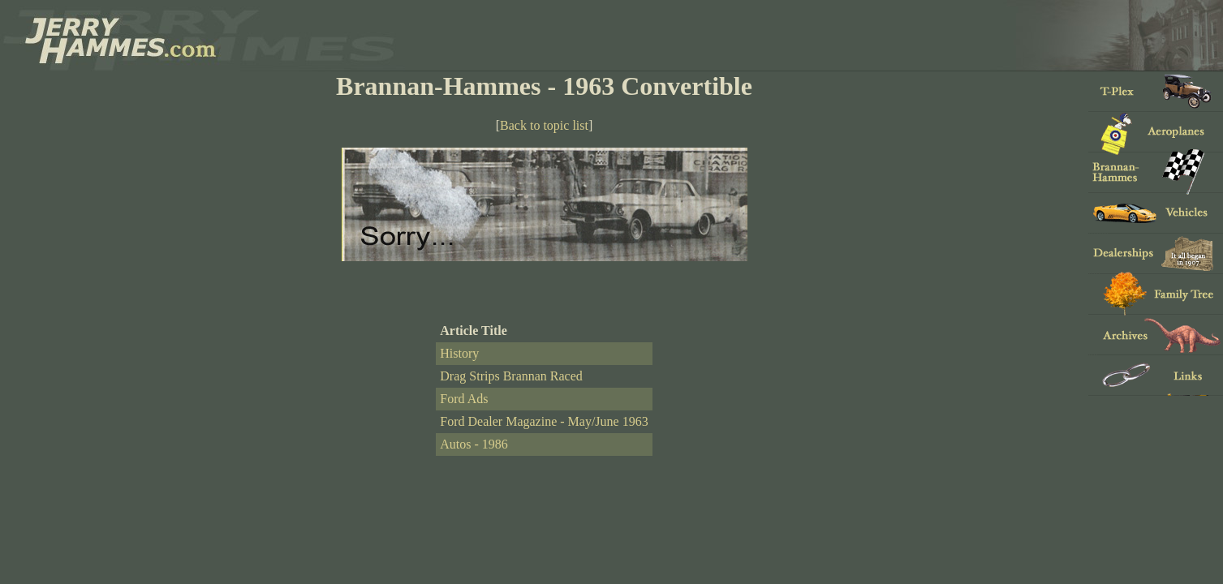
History (459, 353)
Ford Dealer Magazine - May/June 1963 (544, 421)
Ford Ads (464, 399)
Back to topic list (544, 125)
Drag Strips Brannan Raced (511, 376)
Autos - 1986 (474, 444)
